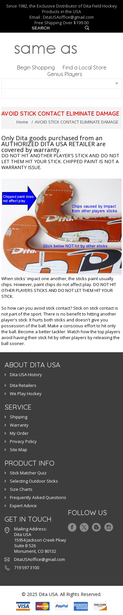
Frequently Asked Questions (38, 497)
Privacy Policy (23, 441)
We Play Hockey (26, 393)
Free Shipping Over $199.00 (61, 23)
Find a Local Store (84, 67)
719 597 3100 (26, 567)
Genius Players (64, 74)
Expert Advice (23, 506)
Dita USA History (26, 374)
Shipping (18, 417)
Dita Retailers (23, 385)
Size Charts (21, 489)
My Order (19, 433)
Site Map (18, 449)
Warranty (19, 425)
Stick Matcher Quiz (28, 473)
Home (22, 122)
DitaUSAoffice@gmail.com (68, 17)
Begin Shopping (36, 67)
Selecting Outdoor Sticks (34, 481)
